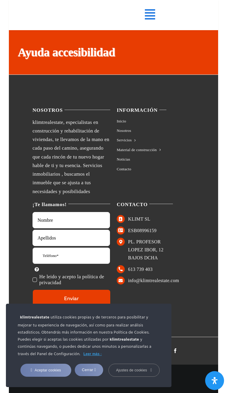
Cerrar (89, 370)
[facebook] (175, 350)
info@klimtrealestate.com (153, 280)
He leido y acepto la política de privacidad (71, 279)
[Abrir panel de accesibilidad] (214, 380)
